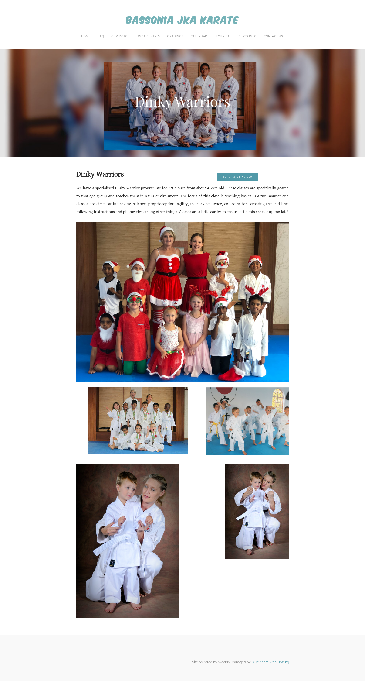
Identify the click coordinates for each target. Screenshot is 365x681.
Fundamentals (147, 36)
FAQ (101, 36)
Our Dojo (119, 36)
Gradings (175, 36)
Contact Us (273, 36)
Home (86, 36)
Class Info (248, 36)
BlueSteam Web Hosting (270, 662)
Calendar (199, 36)
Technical (222, 36)
